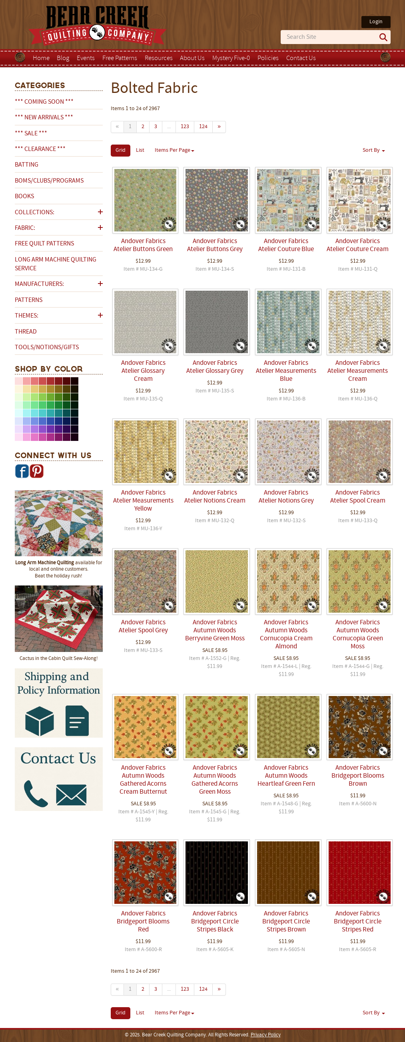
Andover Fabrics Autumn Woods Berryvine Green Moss (215, 630)
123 (185, 127)
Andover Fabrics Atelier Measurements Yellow (143, 501)
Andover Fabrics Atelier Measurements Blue (286, 371)
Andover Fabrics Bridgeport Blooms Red (143, 921)
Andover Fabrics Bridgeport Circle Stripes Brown (286, 921)
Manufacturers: (39, 284)
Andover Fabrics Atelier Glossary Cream (143, 371)
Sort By (374, 150)
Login (376, 22)
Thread (26, 332)
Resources (159, 58)
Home (41, 58)
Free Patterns (119, 58)
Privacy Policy (266, 1035)
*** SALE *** (31, 134)
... (169, 127)
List (140, 150)
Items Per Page (174, 150)
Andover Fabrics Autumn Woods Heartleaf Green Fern (286, 776)
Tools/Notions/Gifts (47, 347)
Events (86, 58)
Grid (121, 150)
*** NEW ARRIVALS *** (44, 118)
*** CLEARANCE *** (40, 149)
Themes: (26, 316)
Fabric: (25, 228)
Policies (268, 58)
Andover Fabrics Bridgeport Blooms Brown (357, 776)
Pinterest (36, 471)
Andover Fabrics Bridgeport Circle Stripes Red (357, 921)
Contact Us (301, 58)
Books (24, 196)
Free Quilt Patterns (44, 244)
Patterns (28, 300)
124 (203, 127)
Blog (63, 58)
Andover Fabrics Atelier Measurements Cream (357, 371)
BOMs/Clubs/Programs (49, 181)
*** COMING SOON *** (44, 102)
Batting (26, 165)
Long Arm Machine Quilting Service (55, 264)
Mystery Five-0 (231, 58)
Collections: (34, 212)
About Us (192, 58)
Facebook (22, 471)
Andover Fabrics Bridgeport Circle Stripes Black (215, 921)
